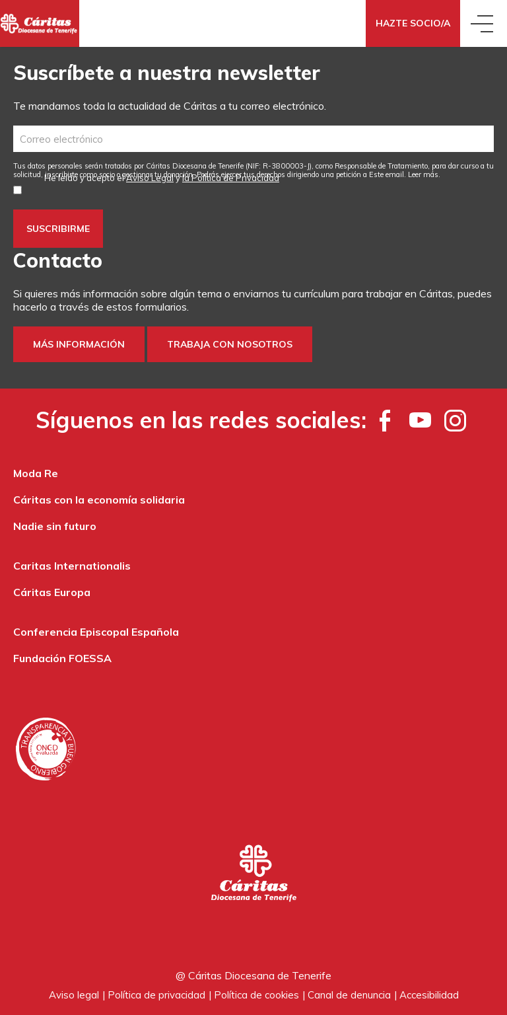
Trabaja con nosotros (229, 344)
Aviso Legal (150, 177)
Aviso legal (74, 995)
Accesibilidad (429, 995)
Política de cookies (256, 995)
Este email (386, 174)
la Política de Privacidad (230, 177)
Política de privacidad (156, 995)
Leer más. (424, 174)
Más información (79, 344)
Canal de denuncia (349, 995)
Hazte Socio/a (413, 23)
